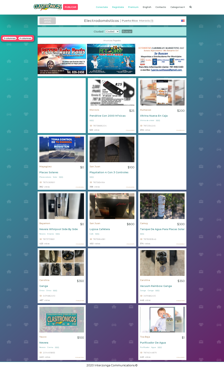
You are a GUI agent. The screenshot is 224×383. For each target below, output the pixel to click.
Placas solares (45, 177)
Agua (153, 347)
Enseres (50, 234)
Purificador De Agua (153, 342)
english (147, 7)
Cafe (91, 234)
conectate (102, 7)
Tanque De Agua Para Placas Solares (162, 229)
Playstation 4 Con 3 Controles (109, 172)
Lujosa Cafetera (100, 229)
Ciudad (98, 31)
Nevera (42, 234)
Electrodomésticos (101, 21)
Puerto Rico (130, 20)
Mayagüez (45, 166)
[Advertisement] (61, 105)
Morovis (94, 110)
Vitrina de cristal (147, 120)
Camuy (144, 223)
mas (92, 120)
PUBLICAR (70, 7)
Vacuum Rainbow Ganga (156, 286)
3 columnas (10, 38)
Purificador (144, 347)
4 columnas (25, 38)
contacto (160, 7)
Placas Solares (48, 172)
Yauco (43, 336)
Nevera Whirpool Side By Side (58, 229)
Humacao (145, 110)
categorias (176, 7)
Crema (50, 347)
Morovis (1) (145, 20)
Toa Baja (145, 336)
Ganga (43, 286)
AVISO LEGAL (47, 20)
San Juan (95, 166)
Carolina (44, 280)
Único (41, 290)
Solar (55, 177)
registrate (118, 7)
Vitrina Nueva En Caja (154, 115)
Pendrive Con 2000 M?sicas (108, 115)
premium (133, 7)
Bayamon (44, 223)
